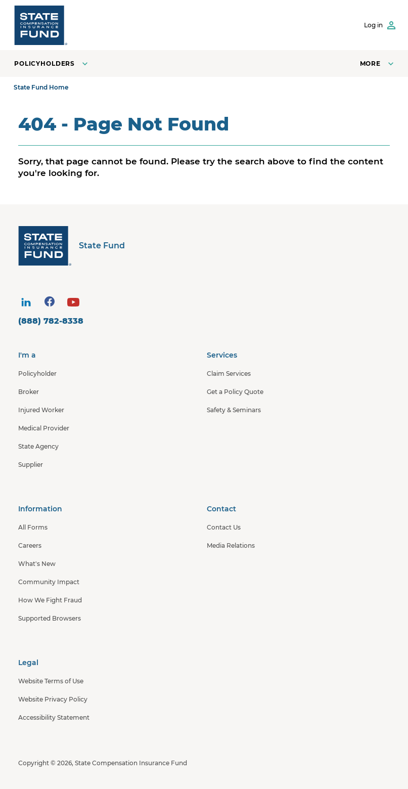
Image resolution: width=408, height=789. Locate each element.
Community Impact (48, 582)
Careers (29, 545)
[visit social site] (25, 302)
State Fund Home (41, 87)
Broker (28, 392)
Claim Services (229, 373)
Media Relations (231, 545)
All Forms (33, 527)
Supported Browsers (49, 618)
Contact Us (224, 527)
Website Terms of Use (50, 681)
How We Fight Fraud (50, 600)
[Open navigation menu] (378, 63)
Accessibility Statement (53, 717)
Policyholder (37, 373)
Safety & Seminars (234, 410)
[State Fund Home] (206, 246)
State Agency (38, 446)
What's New (37, 563)
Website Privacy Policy (52, 699)
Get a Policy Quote (235, 392)
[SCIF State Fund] (40, 25)
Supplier (30, 464)
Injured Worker (41, 410)
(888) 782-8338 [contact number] (50, 321)
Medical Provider (43, 428)
